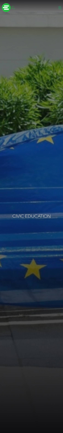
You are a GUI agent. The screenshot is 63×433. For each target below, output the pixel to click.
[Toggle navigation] (59, 7)
